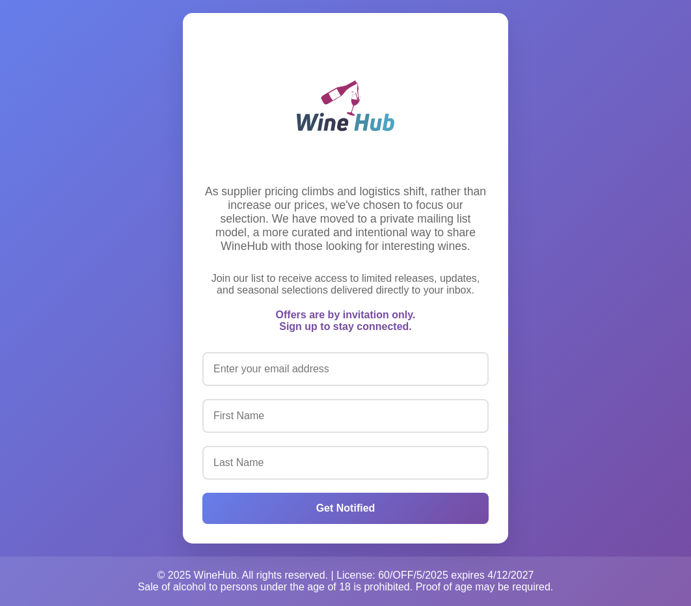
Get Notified (345, 508)
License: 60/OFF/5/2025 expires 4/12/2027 (435, 575)
